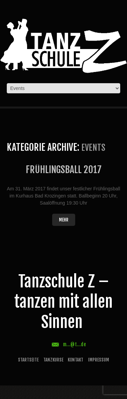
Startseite (28, 359)
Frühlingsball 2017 (64, 169)
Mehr (63, 219)
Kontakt (75, 359)
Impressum (98, 359)
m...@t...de (74, 344)
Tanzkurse (53, 359)
